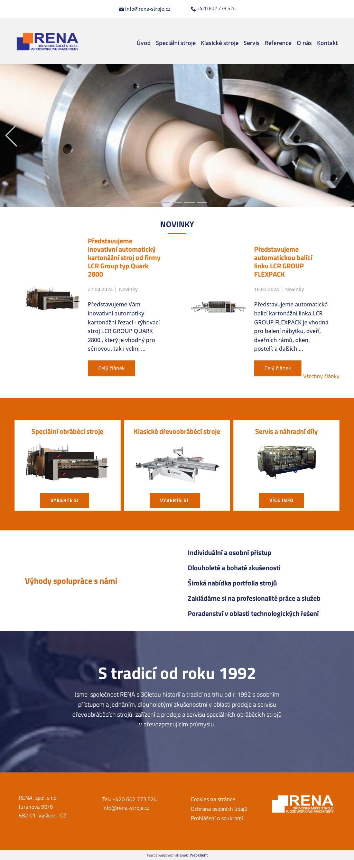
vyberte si (64, 500)
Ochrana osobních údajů (219, 809)
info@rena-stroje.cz (144, 9)
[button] (11, 135)
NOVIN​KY (177, 224)
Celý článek (111, 368)
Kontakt (327, 43)
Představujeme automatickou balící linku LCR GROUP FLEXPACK (283, 261)
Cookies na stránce (213, 799)
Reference (278, 43)
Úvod (144, 43)
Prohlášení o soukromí (217, 818)
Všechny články (321, 376)
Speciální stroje (176, 43)
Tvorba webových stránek (167, 855)
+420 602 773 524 (213, 8)
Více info (281, 500)
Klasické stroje (220, 43)
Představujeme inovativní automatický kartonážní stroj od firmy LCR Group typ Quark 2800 (124, 257)
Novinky (128, 289)
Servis (252, 43)
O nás (304, 43)
